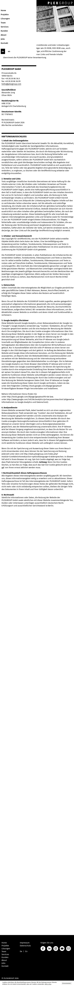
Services (5, 954)
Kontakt (5, 966)
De (21, 951)
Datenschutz (25, 945)
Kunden (5, 957)
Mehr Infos (48, 984)
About (4, 960)
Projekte (5, 945)
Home (4, 943)
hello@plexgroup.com (11, 84)
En (26, 951)
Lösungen (6, 948)
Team (4, 951)
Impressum (25, 943)
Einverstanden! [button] (66, 983)
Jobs (3, 963)
